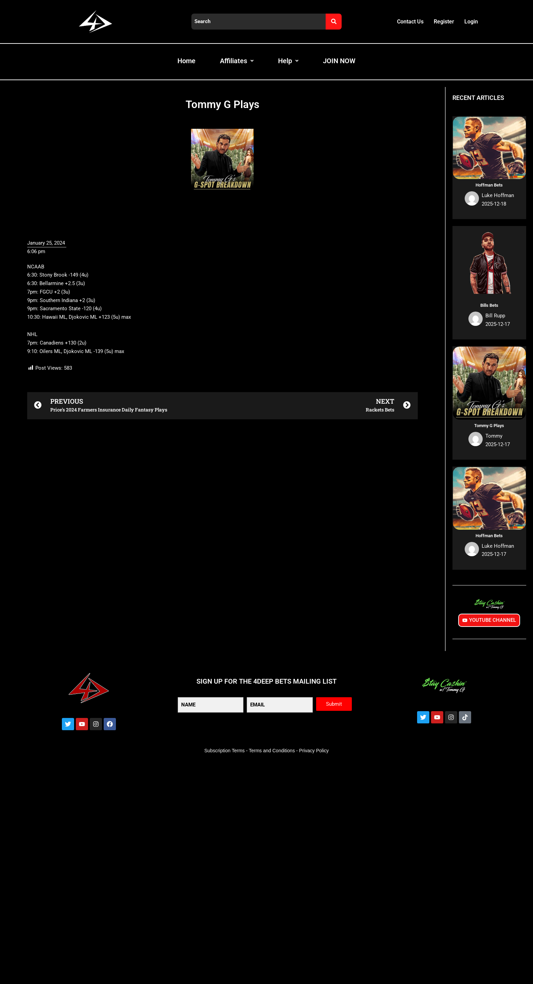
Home (186, 61)
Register (444, 21)
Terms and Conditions (272, 750)
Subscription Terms (224, 750)
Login (471, 21)
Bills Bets (489, 305)
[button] (222, 787)
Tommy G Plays (489, 425)
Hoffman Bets (489, 185)
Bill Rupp (495, 316)
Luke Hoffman (498, 195)
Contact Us (410, 21)
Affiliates (237, 61)
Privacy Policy (314, 750)
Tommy (493, 436)
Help (288, 61)
